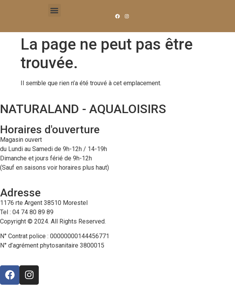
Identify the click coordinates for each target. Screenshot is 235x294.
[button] (54, 10)
